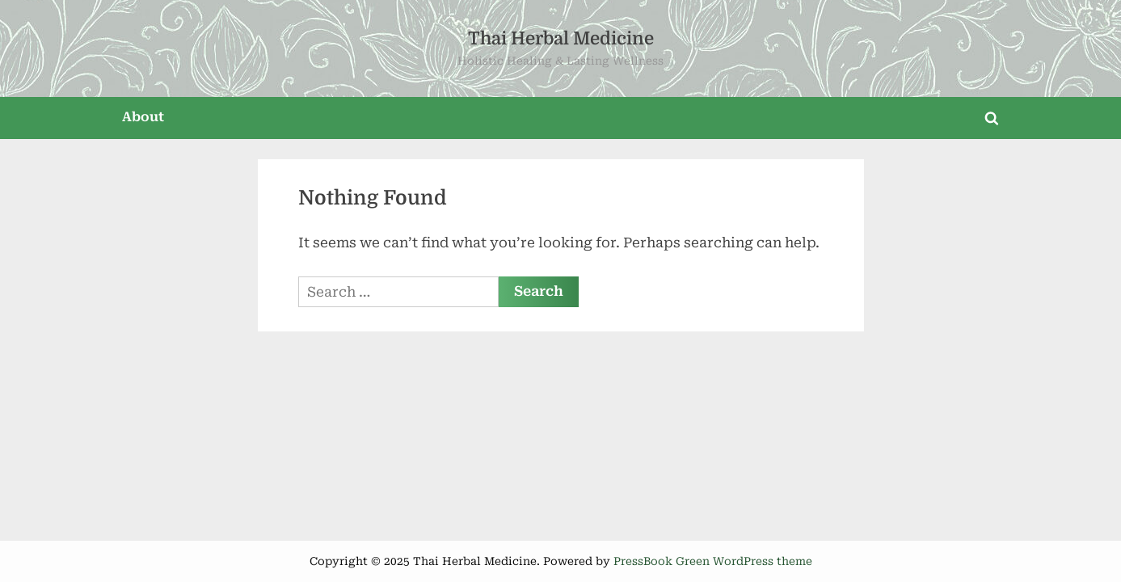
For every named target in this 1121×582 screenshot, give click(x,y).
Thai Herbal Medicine (561, 38)
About (143, 116)
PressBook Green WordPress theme (712, 561)
